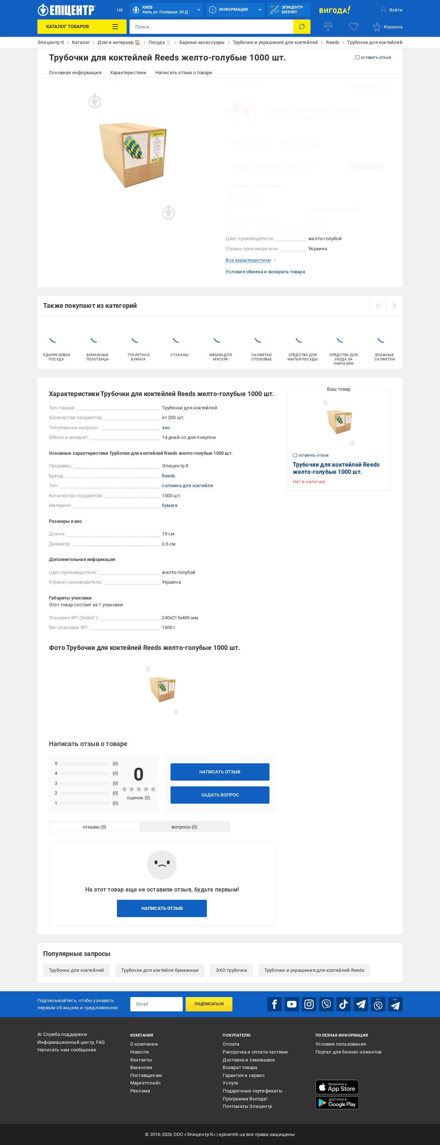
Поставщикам (146, 1075)
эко (166, 427)
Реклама (140, 1091)
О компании (144, 1044)
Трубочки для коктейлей (76, 970)
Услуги (230, 1083)
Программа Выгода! (245, 1098)
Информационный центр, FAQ (71, 1042)
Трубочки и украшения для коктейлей (309, 118)
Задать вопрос (220, 795)
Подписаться (209, 1004)
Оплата (231, 1044)
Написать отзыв (219, 771)
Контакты (141, 1060)
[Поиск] (301, 26)
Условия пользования (341, 1044)
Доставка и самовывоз (249, 1060)
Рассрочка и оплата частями (255, 1052)
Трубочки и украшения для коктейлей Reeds (314, 970)
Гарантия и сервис (243, 1075)
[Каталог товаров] (82, 26)
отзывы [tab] (91, 827)
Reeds (168, 476)
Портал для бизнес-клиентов (348, 1052)
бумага (169, 505)
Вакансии (141, 1067)
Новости (139, 1052)
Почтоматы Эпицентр (247, 1106)
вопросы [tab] (181, 827)
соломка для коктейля (187, 485)
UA (120, 10)
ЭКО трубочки (231, 970)
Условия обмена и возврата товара (265, 271)
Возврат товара (240, 1067)
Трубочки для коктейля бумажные (160, 970)
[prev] (377, 306)
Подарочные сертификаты (252, 1091)
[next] (394, 306)
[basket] (387, 26)
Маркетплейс (145, 1083)
